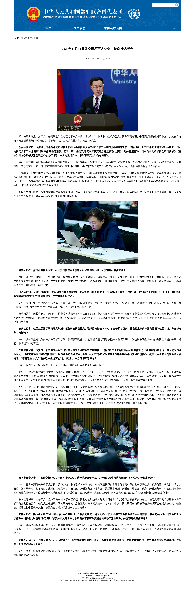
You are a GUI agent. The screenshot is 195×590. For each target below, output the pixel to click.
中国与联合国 (113, 28)
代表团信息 (77, 28)
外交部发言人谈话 (29, 38)
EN (174, 29)
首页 (48, 28)
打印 (108, 59)
